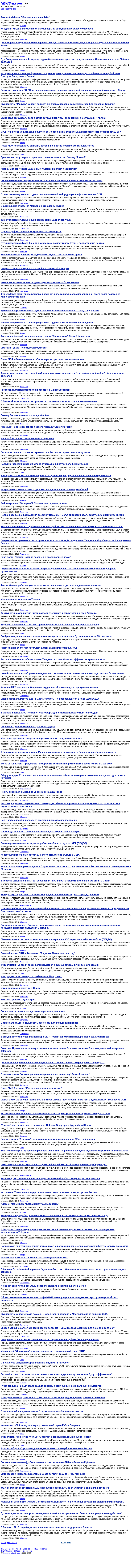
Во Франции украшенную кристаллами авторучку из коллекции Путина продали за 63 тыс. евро (56, 636)
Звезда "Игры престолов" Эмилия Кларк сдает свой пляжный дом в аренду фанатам (50, 894)
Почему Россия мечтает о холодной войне (25, 415)
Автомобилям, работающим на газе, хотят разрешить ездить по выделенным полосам (51, 585)
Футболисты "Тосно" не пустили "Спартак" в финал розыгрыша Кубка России (46, 1437)
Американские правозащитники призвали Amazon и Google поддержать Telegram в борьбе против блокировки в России (66, 541)
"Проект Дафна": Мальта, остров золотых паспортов (31, 231)
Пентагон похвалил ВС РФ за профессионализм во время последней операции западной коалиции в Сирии (63, 90)
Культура (23, 308)
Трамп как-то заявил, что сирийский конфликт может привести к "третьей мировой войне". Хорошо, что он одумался (62, 374)
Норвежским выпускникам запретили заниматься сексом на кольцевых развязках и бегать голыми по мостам (64, 1246)
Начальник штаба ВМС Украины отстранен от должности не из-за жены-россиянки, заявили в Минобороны (63, 1501)
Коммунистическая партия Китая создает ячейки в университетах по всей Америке (49, 613)
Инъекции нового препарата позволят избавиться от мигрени (36, 427)
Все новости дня (8, 9)
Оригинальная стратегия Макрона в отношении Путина (32, 206)
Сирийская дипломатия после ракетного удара (28, 726)
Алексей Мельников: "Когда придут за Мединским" (30, 1204)
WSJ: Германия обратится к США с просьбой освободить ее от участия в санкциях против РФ (55, 1488)
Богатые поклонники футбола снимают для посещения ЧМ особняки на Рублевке (48, 1462)
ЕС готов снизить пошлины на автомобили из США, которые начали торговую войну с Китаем (55, 1113)
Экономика (24, 265)
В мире (22, 56)
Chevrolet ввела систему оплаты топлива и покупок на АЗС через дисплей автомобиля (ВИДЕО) (56, 939)
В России (23, 40)
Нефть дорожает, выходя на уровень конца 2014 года (31, 792)
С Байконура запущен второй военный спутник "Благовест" (35, 1362)
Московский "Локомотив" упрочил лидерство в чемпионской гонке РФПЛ (43, 1351)
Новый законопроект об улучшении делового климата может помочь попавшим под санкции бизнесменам (62, 673)
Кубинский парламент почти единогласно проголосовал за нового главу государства (50, 310)
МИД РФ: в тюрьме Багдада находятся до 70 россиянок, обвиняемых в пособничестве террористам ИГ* (61, 132)
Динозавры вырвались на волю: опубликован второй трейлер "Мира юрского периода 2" (52, 1062)
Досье (11, 1549)
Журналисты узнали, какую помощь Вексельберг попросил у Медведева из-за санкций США (54, 1314)
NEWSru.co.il (6, 1551)
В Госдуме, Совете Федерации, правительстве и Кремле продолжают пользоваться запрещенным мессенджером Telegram (57, 1230)
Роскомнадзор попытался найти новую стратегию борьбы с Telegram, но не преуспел (50, 1178)
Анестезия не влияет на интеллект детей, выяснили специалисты (39, 648)
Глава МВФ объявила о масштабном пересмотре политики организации (42, 359)
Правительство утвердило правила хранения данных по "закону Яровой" (43, 157)
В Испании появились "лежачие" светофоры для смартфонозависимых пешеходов (49, 712)
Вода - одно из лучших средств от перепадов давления (33, 1011)
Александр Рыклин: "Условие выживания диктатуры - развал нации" (41, 831)
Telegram (43, 1549)
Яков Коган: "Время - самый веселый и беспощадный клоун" (36, 557)
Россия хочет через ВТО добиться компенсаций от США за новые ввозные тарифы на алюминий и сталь (62, 526)
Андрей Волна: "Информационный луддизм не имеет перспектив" (39, 169)
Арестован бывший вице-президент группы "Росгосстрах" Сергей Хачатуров (45, 336)
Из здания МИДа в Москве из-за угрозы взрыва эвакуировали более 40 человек (47, 28)
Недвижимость (25, 789)
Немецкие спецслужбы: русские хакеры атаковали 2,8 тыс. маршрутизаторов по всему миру (54, 1215)
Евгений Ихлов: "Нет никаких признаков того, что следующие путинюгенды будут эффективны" (56, 1374)
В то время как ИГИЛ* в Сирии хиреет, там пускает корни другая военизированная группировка (56, 475)
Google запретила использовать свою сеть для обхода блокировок (39, 1023)
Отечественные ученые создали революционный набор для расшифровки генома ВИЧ (51, 194)
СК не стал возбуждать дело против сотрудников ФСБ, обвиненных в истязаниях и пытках (53, 118)
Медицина (24, 203)
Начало (4, 1549)
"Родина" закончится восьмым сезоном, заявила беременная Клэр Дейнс (43, 1286)
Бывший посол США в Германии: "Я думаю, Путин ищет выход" (38, 953)
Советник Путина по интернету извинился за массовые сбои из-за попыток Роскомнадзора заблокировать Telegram (62, 1049)
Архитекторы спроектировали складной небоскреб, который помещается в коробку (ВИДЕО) (54, 1164)
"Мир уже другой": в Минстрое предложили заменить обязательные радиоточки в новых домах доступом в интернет (63, 776)
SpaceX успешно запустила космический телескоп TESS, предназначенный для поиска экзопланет (58, 1328)
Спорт (22, 154)
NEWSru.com (11, 3)
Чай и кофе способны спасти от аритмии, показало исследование (39, 820)
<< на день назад (9, 1543)
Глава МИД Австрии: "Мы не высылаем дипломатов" (31, 1088)
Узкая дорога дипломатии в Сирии (20, 988)
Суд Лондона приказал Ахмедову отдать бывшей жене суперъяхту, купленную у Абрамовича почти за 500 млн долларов (65, 60)
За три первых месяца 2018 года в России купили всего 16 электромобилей (44, 489)
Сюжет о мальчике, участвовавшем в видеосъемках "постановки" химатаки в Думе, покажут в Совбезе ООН (63, 1099)
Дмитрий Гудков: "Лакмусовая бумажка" (24, 347)
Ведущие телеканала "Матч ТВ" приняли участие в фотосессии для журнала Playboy (50, 624)
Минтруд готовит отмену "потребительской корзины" (31, 976)
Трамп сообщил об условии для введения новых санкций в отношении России (46, 1448)
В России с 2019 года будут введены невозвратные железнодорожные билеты (46, 1527)
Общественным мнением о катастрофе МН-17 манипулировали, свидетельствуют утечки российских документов (59, 1298)
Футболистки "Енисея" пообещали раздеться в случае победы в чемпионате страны (50, 965)
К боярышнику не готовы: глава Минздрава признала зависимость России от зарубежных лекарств (58, 752)
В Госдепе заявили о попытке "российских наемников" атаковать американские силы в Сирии (55, 880)
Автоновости (24, 500)
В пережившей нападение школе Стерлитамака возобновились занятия (42, 1411)
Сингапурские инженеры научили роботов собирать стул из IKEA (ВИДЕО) (44, 843)
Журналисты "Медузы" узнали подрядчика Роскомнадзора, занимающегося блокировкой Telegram (58, 104)
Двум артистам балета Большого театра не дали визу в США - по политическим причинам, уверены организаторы (58, 570)
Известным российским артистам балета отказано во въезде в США (40, 855)
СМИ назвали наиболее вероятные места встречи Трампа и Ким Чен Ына (43, 1474)
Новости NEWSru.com (12, 1553)
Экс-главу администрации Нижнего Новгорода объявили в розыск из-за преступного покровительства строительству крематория (60, 804)
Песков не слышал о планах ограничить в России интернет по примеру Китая (45, 452)
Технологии (24, 166)
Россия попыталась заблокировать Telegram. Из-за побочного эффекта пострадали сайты (53, 659)
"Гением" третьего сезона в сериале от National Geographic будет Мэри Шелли (46, 1125)
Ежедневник (28, 1549)
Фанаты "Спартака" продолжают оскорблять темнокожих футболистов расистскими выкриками (56, 763)
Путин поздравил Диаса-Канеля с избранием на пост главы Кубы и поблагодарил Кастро (52, 243)
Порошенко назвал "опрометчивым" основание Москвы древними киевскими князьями (51, 180)
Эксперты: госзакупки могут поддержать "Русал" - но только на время (41, 254)
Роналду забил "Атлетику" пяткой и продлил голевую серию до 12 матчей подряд (48, 1139)
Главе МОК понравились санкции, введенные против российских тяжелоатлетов (47, 145)
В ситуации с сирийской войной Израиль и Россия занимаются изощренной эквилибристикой (55, 1036)
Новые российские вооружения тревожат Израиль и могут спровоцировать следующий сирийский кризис (62, 515)
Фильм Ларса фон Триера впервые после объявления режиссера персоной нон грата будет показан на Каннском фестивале (60, 295)
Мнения (23, 26)
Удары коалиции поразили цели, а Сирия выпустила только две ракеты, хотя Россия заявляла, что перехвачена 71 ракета (66, 867)
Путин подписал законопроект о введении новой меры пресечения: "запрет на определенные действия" (61, 1513)
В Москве (18, 1551)
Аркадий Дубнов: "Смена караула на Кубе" (25, 17)
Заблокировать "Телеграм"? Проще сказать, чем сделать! (34, 503)
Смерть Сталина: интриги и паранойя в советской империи (35, 268)
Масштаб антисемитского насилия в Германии (27, 438)
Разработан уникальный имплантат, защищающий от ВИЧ (34, 1257)
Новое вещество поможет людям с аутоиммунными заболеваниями (40, 282)
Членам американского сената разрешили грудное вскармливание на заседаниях (48, 322)
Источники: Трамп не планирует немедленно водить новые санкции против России (49, 1192)
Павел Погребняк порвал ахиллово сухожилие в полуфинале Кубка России (44, 464)
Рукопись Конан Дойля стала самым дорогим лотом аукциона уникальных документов (51, 1386)
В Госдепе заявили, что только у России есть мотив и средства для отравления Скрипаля (53, 1397)
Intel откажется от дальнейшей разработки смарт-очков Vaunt (36, 220)
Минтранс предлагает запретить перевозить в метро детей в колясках (41, 738)
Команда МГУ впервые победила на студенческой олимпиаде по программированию (50, 687)
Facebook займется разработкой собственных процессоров (35, 390)
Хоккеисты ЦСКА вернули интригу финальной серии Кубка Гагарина (40, 1425)
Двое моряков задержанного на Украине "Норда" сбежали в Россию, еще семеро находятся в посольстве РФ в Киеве (65, 44)
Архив (18, 1549)
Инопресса (24, 217)
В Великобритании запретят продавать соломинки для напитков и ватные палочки (49, 401)
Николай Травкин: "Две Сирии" (18, 999)
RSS (36, 1549)
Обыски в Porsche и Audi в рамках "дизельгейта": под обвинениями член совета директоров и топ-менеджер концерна (64, 1270)
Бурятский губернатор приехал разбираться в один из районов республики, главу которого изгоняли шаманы (64, 1150)
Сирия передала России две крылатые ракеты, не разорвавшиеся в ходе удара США (50, 699)
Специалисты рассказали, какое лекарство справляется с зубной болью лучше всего (50, 1339)
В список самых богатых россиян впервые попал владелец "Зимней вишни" (45, 1074)
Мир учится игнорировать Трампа (20, 599)
